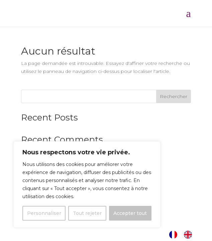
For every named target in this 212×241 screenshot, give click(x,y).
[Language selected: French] (184, 234)
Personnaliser (44, 213)
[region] (87, 184)
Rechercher (173, 96)
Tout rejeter (87, 213)
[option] (190, 235)
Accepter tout (130, 213)
